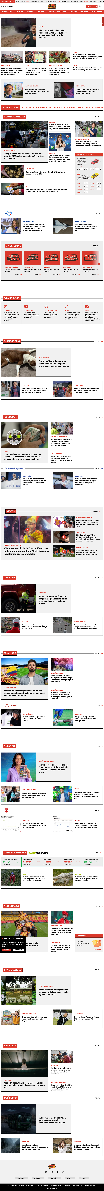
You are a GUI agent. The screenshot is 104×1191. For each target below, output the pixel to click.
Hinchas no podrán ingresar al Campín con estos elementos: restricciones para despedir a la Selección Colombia (24, 693)
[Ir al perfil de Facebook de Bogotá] (40, 1172)
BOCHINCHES (61, 12)
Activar (6, 950)
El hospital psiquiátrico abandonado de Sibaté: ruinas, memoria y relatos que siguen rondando (87, 1147)
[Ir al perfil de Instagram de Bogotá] (52, 1172)
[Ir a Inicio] (52, 6)
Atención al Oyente (56, 1185)
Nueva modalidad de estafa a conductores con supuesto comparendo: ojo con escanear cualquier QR (46, 190)
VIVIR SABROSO (97, 12)
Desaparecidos (71, 107)
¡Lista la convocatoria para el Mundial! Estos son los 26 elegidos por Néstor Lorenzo (86, 552)
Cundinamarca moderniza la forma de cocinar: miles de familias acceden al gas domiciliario (61, 1071)
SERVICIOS (73, 12)
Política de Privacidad (42, 1185)
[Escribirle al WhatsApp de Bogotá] (63, 1172)
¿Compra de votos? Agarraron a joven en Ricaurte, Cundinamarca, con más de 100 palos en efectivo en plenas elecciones (22, 456)
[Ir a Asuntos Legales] (14, 468)
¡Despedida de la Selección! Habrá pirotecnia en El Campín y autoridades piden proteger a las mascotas (62, 679)
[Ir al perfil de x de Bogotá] (46, 1172)
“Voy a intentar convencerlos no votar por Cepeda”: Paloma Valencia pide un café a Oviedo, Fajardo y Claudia (34, 227)
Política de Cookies (90, 1185)
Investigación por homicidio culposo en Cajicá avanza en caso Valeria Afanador (37, 91)
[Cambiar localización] (92, 6)
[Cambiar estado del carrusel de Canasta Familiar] (13, 1)
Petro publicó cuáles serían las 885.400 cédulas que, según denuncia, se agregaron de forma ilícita (86, 482)
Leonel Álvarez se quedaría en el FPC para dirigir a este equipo (34, 719)
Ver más (99, 117)
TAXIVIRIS (30, 12)
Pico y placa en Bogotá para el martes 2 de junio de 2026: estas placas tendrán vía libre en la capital (24, 156)
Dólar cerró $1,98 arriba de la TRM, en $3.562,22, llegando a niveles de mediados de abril (86, 825)
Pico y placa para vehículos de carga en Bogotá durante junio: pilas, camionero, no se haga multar (53, 600)
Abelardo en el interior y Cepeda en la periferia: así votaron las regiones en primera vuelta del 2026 (87, 523)
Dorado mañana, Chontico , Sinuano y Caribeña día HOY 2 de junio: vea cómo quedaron (60, 127)
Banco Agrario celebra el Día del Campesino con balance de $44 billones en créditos (34, 879)
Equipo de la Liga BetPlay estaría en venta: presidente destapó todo (85, 719)
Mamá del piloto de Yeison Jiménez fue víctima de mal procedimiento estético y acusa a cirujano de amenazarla (88, 538)
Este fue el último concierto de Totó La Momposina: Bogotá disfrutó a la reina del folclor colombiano (62, 931)
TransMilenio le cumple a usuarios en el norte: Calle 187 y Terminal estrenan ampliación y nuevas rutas (88, 144)
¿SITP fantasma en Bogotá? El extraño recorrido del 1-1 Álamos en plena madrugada (52, 1120)
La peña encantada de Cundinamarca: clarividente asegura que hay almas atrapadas (35, 1147)
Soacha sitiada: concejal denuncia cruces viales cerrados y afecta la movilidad (88, 69)
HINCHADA (40, 12)
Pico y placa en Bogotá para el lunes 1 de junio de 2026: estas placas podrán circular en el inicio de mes (87, 627)
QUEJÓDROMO (7, 12)
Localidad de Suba (41, 107)
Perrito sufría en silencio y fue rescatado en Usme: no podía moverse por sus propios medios (54, 363)
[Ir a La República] (6, 810)
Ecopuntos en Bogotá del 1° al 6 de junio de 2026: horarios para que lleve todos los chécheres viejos (61, 1088)
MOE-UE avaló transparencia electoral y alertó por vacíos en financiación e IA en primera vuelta (34, 482)
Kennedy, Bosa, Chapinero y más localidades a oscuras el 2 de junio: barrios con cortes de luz (24, 1085)
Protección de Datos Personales (73, 1185)
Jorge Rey (27, 107)
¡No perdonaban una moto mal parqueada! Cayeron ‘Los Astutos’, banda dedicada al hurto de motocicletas (88, 57)
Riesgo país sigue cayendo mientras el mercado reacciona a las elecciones (34, 825)
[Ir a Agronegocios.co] (38, 853)
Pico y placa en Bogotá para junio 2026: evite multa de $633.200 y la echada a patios (35, 627)
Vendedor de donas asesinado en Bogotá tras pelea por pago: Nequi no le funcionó (87, 91)
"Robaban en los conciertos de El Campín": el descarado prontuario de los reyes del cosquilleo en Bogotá (61, 442)
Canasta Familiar (6, 1)
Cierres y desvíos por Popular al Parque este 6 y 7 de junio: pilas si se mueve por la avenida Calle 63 (35, 71)
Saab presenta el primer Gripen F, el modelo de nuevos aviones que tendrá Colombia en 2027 (86, 227)
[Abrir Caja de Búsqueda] (100, 6)
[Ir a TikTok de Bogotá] (57, 1172)
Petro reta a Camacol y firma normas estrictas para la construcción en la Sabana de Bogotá (61, 459)
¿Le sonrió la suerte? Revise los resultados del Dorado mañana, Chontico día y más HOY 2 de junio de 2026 (59, 159)
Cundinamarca (57, 107)
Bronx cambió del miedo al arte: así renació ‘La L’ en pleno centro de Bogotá (34, 1019)
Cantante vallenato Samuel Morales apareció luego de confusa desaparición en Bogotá (60, 948)
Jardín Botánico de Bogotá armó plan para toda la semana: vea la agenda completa (53, 992)
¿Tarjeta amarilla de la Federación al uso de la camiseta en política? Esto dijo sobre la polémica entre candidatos (26, 551)
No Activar (18, 950)
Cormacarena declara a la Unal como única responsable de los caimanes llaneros (86, 879)
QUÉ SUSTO (84, 12)
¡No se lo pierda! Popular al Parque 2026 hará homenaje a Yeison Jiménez (86, 1019)
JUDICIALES (19, 12)
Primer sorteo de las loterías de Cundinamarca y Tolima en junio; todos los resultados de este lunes (53, 768)
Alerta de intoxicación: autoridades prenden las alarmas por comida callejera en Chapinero (86, 390)
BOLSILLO (50, 12)
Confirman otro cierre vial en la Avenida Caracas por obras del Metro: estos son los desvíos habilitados (12, 71)
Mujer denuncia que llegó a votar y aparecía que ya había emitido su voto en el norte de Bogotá (34, 390)
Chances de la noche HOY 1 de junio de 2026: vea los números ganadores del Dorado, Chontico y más (87, 795)
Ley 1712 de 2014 (52, 1188)
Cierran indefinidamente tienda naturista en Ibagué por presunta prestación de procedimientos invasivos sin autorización (92, 316)
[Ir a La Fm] (8, 213)
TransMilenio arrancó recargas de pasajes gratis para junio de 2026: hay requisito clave (34, 795)
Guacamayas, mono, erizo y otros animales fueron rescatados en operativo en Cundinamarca (59, 71)
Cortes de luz (85, 107)
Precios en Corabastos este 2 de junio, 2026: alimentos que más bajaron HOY (46, 173)
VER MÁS (18, 274)
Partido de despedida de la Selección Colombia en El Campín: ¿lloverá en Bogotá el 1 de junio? (61, 696)
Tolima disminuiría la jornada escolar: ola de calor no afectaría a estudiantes (51, 315)
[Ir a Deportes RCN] (11, 705)
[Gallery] (52, 263)
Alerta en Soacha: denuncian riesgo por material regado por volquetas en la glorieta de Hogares (52, 34)
